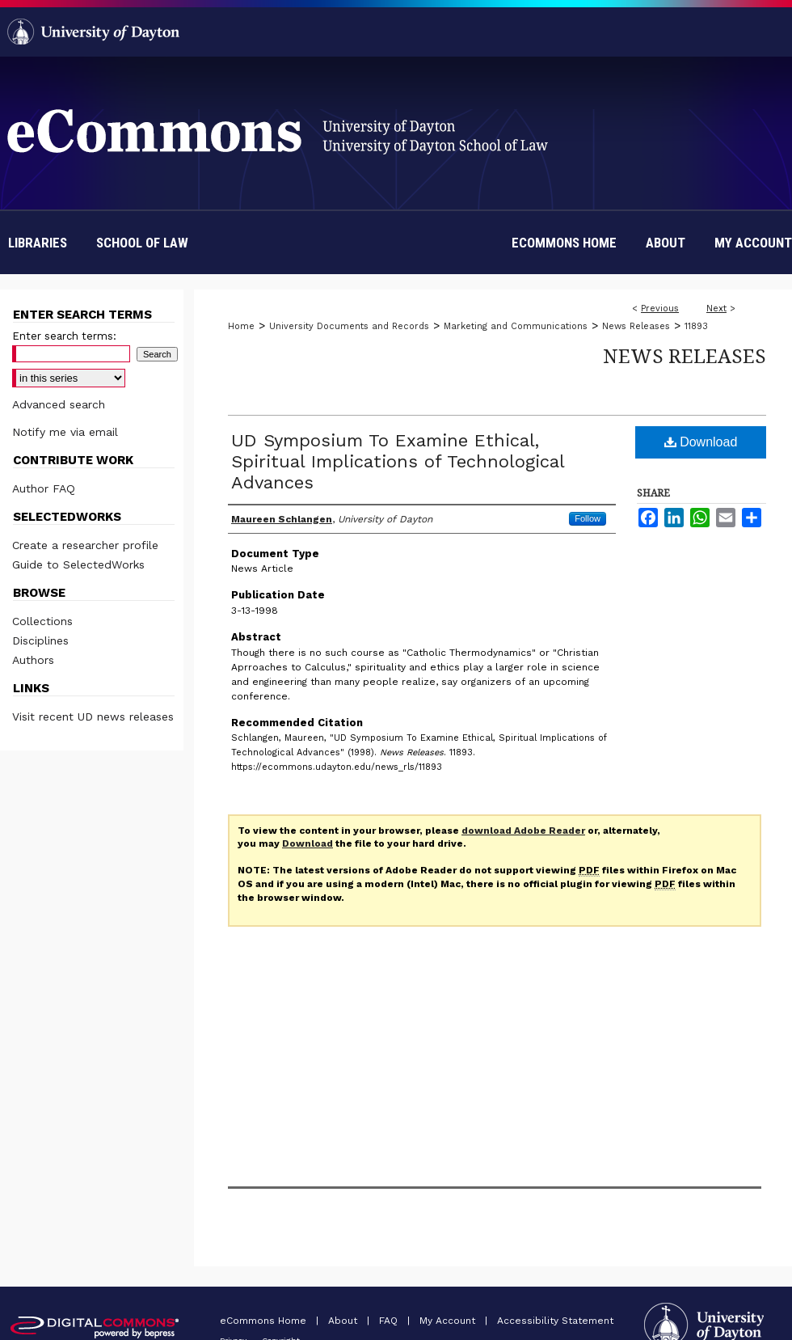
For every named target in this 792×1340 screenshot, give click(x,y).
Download (701, 442)
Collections (42, 621)
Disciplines (40, 640)
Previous (660, 308)
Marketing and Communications (516, 326)
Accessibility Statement (555, 1320)
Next (716, 308)
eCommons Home (265, 1320)
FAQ (390, 1320)
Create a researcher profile (85, 545)
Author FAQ (43, 488)
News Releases (636, 326)
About (344, 1320)
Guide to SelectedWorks (78, 564)
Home (241, 326)
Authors (33, 659)
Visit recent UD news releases (93, 716)
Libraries (37, 243)
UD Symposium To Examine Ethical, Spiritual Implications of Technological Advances (397, 461)
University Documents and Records (349, 326)
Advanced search (58, 404)
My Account (448, 1320)
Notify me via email (65, 431)
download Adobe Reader (523, 830)
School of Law (142, 243)
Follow (587, 518)
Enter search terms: (64, 336)
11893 (696, 326)
